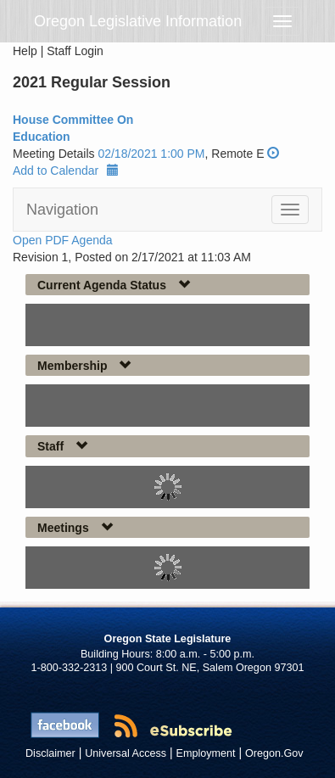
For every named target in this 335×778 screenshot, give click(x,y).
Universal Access (125, 753)
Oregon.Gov (274, 753)
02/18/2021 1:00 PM (151, 153)
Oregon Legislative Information (138, 21)
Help (25, 51)
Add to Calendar (66, 170)
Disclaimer (50, 753)
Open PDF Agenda (63, 240)
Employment (206, 753)
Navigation (62, 209)
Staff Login (75, 51)
